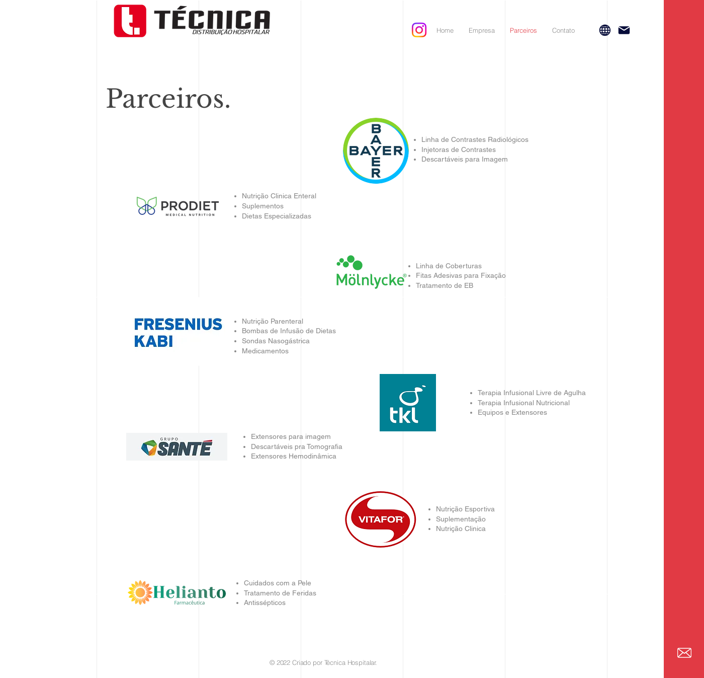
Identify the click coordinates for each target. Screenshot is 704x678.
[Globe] (604, 30)
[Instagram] (419, 30)
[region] (407, 404)
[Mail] (624, 30)
